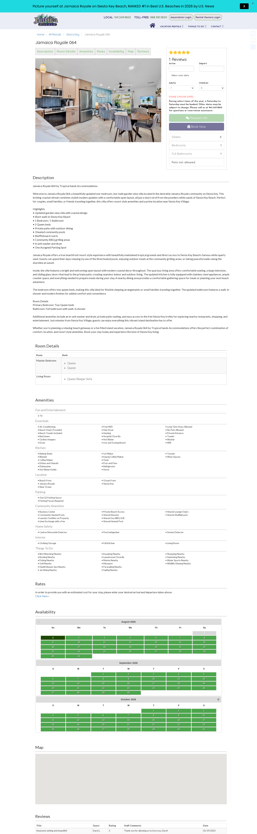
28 (81, 651)
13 (73, 642)
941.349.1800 (117, 17)
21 (81, 647)
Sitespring (134, 828)
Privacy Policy (128, 787)
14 (81, 642)
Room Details (66, 51)
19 (65, 647)
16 (41, 647)
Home (40, 34)
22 (88, 647)
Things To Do (196, 26)
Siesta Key (72, 34)
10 (49, 642)
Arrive (172, 63)
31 (49, 656)
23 (41, 651)
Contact (216, 26)
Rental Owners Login (208, 17)
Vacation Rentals (170, 26)
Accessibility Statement (128, 791)
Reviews (143, 51)
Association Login (180, 17)
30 (41, 656)
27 (73, 651)
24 (49, 651)
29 (88, 651)
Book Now (196, 127)
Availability (116, 51)
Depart (203, 63)
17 (49, 647)
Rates (101, 51)
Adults (172, 82)
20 (73, 647)
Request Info (196, 118)
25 (57, 651)
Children (203, 82)
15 (88, 642)
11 (57, 642)
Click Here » (42, 596)
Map (131, 51)
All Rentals (55, 34)
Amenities (86, 51)
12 (65, 642)
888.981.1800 (150, 17)
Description (45, 51)
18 (57, 647)
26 (65, 651)
